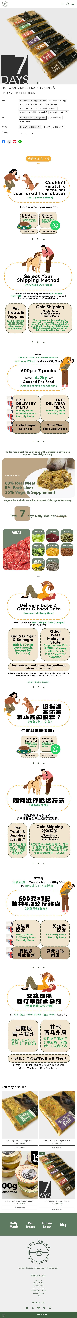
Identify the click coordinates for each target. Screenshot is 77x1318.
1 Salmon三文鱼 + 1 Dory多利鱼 (32, 118)
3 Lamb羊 (43, 112)
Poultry (4, 127)
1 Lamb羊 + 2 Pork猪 (48, 104)
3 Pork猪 (54, 112)
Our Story (38, 1280)
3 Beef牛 (64, 112)
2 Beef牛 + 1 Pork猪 (28, 112)
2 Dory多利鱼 (25, 121)
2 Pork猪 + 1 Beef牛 (48, 108)
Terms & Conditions (38, 1288)
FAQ (38, 1295)
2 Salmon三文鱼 (55, 118)
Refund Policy (38, 1283)
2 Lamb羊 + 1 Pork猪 (57, 101)
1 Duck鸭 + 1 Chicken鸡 (29, 127)
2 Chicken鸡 (58, 127)
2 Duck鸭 (46, 127)
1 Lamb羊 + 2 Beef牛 (28, 108)
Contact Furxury (38, 1293)
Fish (3, 117)
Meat (3, 100)
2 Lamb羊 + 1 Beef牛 (28, 104)
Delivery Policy (38, 1285)
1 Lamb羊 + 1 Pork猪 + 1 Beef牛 (33, 101)
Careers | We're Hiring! (38, 1290)
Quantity (5, 132)
